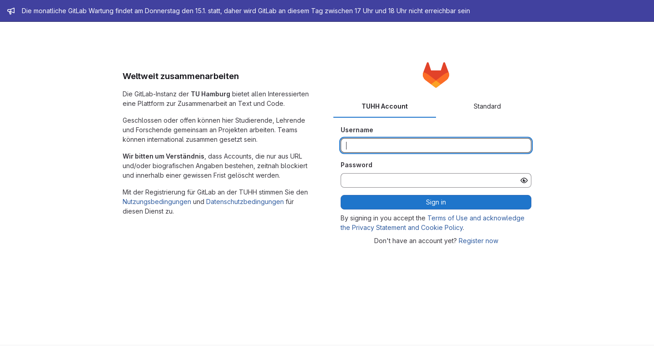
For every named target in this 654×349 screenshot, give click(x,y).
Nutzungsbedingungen (157, 201)
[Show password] (524, 180)
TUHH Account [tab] (385, 106)
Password (356, 165)
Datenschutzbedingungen (245, 201)
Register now (478, 240)
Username (357, 130)
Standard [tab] (487, 106)
